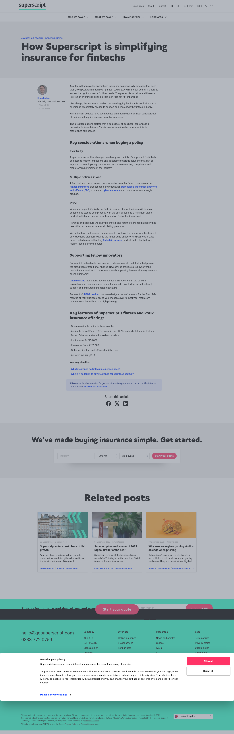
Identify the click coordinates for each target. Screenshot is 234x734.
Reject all (208, 704)
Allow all (208, 694)
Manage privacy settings (53, 728)
